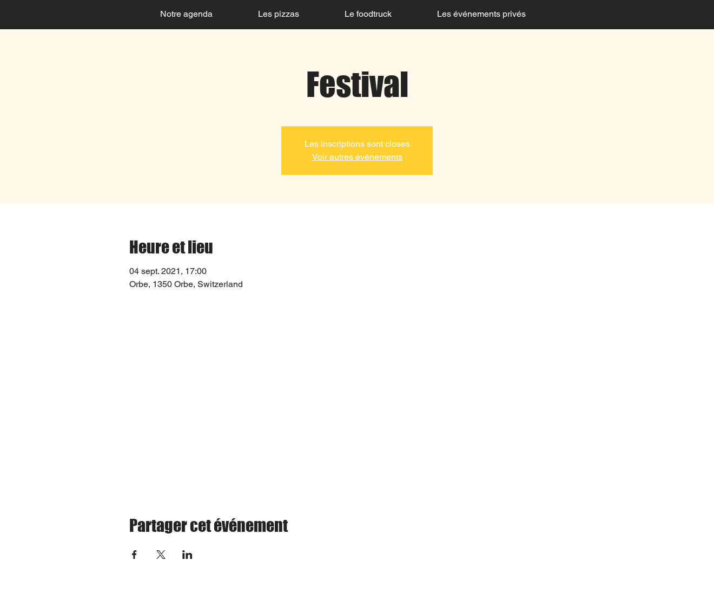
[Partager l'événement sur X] (161, 554)
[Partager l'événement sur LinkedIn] (187, 554)
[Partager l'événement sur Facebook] (134, 554)
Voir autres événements (357, 157)
